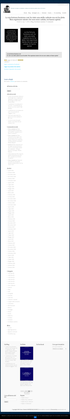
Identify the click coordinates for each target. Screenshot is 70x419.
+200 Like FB (11, 275)
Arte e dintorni (11, 285)
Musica (9, 307)
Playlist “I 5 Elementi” (26, 403)
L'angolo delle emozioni (14, 301)
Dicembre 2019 (11, 174)
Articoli (10, 287)
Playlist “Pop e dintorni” (27, 399)
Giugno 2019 (11, 186)
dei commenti (12, 331)
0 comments (49, 22)
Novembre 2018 (12, 200)
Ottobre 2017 (11, 227)
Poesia (9, 313)
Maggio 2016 (11, 261)
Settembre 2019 (12, 180)
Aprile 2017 (11, 239)
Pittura (9, 311)
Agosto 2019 (11, 182)
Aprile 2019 (11, 190)
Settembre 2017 (12, 229)
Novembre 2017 (12, 225)
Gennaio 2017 (11, 245)
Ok (35, 417)
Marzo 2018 (11, 217)
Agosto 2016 (11, 255)
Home (25, 13)
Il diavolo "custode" (12, 299)
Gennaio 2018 (11, 221)
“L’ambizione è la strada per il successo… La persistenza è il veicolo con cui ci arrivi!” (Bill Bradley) (11, 358)
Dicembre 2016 (11, 247)
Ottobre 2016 (11, 251)
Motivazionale (11, 305)
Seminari (44, 13)
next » (28, 392)
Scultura (10, 317)
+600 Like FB (11, 283)
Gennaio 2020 (11, 172)
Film (9, 291)
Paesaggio (10, 309)
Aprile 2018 (11, 215)
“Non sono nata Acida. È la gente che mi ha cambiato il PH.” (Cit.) (15, 117)
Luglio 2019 (11, 184)
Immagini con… (36, 13)
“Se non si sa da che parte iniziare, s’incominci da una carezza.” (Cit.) (14, 122)
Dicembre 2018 (11, 198)
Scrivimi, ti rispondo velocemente (12, 69)
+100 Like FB (11, 273)
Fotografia (10, 293)
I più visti (10, 297)
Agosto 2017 (11, 231)
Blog (29, 13)
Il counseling (57, 13)
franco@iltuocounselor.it (45, 409)
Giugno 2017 (11, 235)
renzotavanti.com (61, 409)
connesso (12, 81)
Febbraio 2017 (11, 243)
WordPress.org (11, 333)
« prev (22, 391)
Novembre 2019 (12, 176)
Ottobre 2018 (11, 202)
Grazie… (50, 13)
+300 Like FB (11, 277)
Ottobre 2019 (11, 178)
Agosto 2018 (11, 206)
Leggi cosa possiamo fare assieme (12, 66)
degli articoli (12, 329)
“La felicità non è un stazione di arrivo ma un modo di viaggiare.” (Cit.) (15, 112)
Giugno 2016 (11, 259)
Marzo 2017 (11, 241)
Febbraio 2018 (11, 219)
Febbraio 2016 (11, 263)
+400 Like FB (11, 279)
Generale (10, 295)
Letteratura (10, 303)
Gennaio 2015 (11, 267)
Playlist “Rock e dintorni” (27, 401)
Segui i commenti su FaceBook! (11, 64)
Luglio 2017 (11, 233)
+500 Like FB (11, 281)
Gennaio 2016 (11, 265)
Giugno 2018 (11, 211)
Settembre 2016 (12, 253)
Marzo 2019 (11, 192)
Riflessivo (10, 315)
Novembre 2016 (12, 249)
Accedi (9, 327)
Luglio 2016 (11, 257)
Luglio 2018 (11, 209)
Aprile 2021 (11, 170)
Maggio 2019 (11, 188)
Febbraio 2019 (11, 194)
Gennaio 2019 (11, 196)
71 (25, 392)
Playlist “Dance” (25, 397)
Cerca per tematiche (57, 346)
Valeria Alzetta (11, 154)
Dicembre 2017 (11, 223)
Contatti (64, 13)
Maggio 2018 (11, 213)
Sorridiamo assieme (39, 22)
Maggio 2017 (11, 237)
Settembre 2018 (12, 204)
